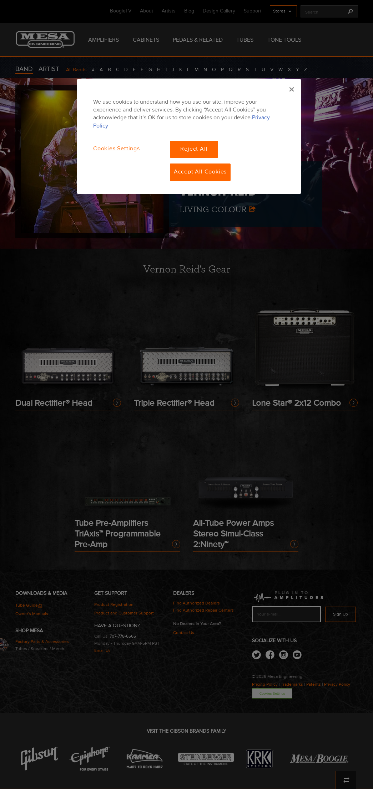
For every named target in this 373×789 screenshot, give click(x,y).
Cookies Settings (116, 149)
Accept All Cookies (200, 172)
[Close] (291, 89)
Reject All (193, 149)
